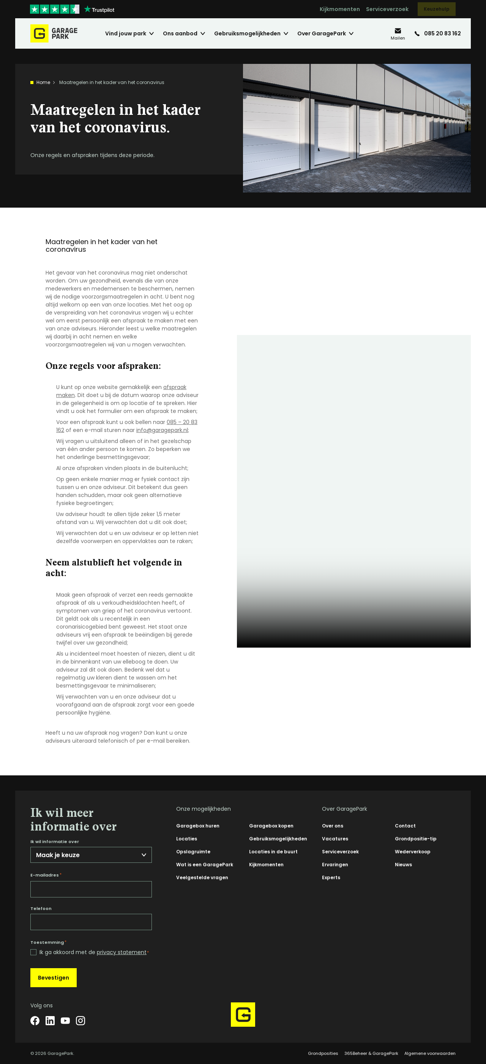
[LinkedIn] (50, 1020)
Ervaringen (335, 864)
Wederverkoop (413, 851)
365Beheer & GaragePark (371, 1053)
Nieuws (403, 864)
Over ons (332, 826)
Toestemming (48, 942)
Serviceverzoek (387, 9)
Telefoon (41, 909)
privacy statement (122, 952)
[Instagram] (80, 1020)
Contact (405, 826)
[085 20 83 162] (438, 33)
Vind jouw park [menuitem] (125, 33)
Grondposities (323, 1053)
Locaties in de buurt (273, 851)
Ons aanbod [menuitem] (180, 33)
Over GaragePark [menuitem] (321, 33)
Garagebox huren (197, 826)
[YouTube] (65, 1020)
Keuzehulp (437, 9)
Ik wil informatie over (54, 842)
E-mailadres (46, 875)
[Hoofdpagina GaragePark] (53, 33)
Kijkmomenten (340, 9)
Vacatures (335, 838)
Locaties (186, 838)
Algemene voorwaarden (430, 1053)
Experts (331, 877)
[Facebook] (34, 1020)
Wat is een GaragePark (204, 864)
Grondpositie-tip (416, 838)
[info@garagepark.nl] (398, 33)
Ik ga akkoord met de (94, 952)
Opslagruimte (193, 851)
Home (43, 82)
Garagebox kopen (271, 826)
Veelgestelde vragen (202, 877)
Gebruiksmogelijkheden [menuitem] (247, 33)
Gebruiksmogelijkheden (278, 838)
